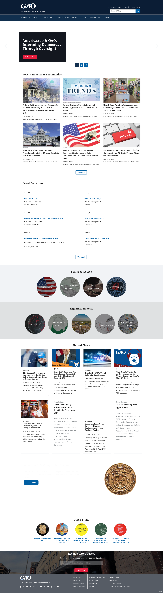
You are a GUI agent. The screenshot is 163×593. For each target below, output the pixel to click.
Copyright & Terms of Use (97, 577)
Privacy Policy (93, 580)
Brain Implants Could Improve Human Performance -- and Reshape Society (94, 427)
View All (81, 172)
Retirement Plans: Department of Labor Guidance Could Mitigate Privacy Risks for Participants (121, 153)
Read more (30, 57)
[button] (157, 46)
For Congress (111, 7)
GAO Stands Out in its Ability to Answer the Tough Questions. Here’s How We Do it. (127, 375)
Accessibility (93, 583)
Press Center (122, 7)
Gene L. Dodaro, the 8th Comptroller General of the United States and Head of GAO (65, 375)
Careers (132, 7)
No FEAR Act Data (115, 583)
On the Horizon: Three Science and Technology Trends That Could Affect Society (80, 107)
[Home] (40, 580)
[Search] (123, 11)
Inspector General (78, 583)
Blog (138, 7)
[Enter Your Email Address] (81, 563)
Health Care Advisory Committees (120, 586)
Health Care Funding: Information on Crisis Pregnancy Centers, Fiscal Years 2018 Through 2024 (120, 107)
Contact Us (76, 580)
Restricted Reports (79, 586)
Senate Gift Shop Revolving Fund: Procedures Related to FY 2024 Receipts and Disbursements (41, 153)
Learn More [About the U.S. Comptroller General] (31, 482)
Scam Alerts (113, 580)
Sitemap (91, 586)
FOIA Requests (114, 577)
